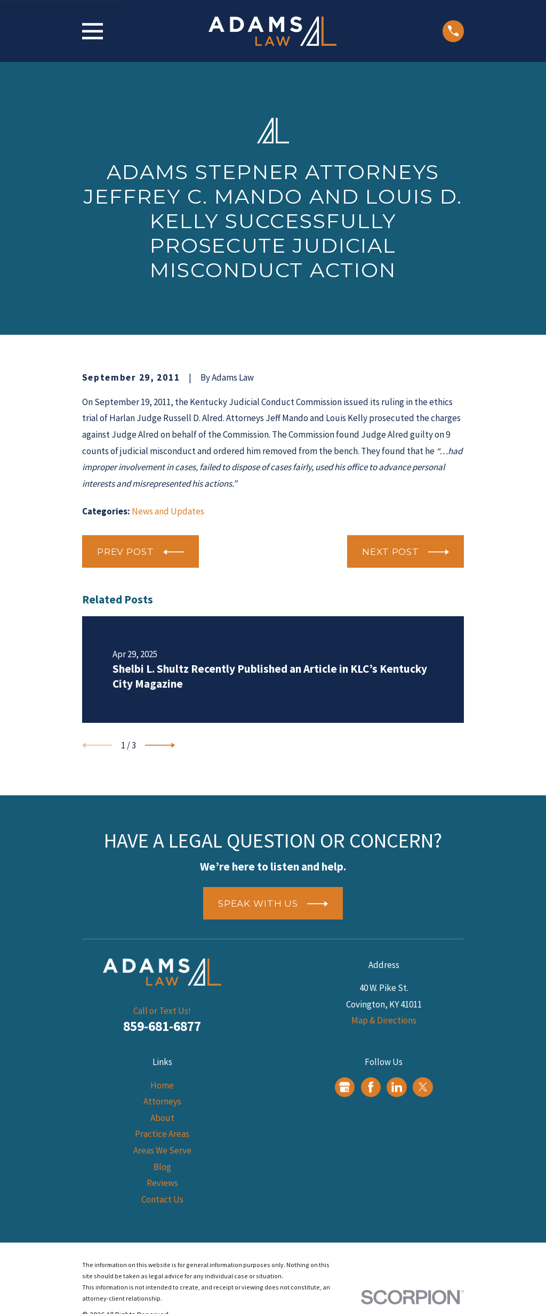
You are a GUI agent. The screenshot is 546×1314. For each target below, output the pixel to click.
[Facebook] (370, 1087)
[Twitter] (422, 1087)
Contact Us (162, 1199)
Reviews (162, 1183)
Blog (162, 1167)
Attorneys (162, 1101)
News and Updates (168, 511)
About (162, 1118)
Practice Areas (162, 1134)
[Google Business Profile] (344, 1087)
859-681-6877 (162, 1026)
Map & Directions (383, 1020)
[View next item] (160, 745)
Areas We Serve (162, 1150)
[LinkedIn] (396, 1087)
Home (162, 1085)
